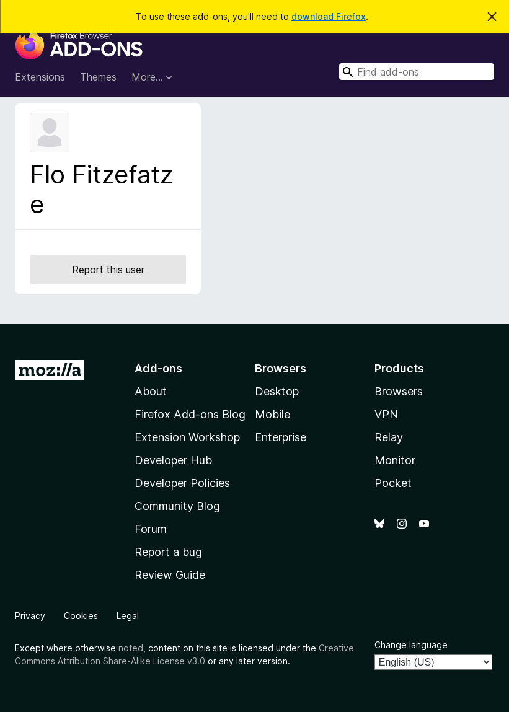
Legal (128, 615)
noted (130, 648)
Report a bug (168, 551)
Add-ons (158, 368)
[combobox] (416, 71)
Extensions (40, 77)
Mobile (272, 414)
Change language (411, 644)
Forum (151, 528)
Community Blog (177, 505)
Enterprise (280, 437)
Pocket (393, 483)
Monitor (394, 460)
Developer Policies (182, 483)
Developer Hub (173, 460)
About (151, 391)
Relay (388, 437)
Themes (98, 77)
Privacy (30, 615)
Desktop (277, 391)
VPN (386, 414)
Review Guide (170, 574)
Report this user (108, 269)
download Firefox (328, 16)
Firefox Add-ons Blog (190, 414)
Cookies (81, 615)
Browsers (398, 391)
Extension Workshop (187, 437)
